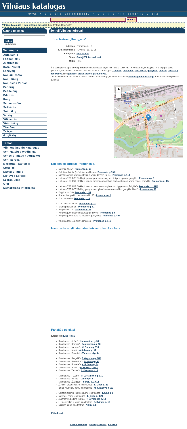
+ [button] (118, 90)
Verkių (7, 115)
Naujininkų (10, 79)
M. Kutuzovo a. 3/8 (103, 388)
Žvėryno (8, 131)
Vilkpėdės (10, 119)
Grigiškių (9, 135)
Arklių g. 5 (91, 405)
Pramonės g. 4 (103, 195)
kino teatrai (140, 70)
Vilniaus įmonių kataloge (141, 76)
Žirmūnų (9, 127)
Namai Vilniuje (13, 171)
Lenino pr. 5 (87, 378)
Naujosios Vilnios (15, 83)
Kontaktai (112, 424)
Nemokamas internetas (19, 187)
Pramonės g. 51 (86, 206)
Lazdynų (9, 71)
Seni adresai (12, 159)
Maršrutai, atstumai (16, 163)
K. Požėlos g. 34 (90, 364)
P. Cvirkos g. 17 (102, 402)
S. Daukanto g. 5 (89, 370)
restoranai (128, 70)
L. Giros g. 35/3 (95, 396)
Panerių (8, 87)
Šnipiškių (9, 111)
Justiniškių (11, 62)
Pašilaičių (10, 91)
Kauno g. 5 (107, 393)
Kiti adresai (57, 413)
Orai (6, 183)
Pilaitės (8, 95)
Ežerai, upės (11, 179)
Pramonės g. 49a (160, 181)
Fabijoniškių (11, 58)
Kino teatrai (83, 53)
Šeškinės (9, 107)
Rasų (6, 99)
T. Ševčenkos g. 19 (96, 399)
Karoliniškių (11, 66)
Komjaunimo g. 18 (91, 344)
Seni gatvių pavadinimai (20, 151)
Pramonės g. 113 (121, 175)
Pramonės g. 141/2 (148, 186)
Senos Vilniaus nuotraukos (22, 155)
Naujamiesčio (12, 75)
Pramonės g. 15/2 (107, 172)
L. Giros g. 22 (101, 384)
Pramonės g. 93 (83, 209)
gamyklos (152, 70)
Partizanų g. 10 (91, 361)
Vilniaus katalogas (11, 25)
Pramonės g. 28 (87, 203)
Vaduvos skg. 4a (90, 353)
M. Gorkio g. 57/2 (90, 347)
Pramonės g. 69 (83, 169)
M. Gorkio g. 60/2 (89, 367)
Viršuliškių (10, 123)
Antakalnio (10, 54)
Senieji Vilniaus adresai (89, 57)
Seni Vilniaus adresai (35, 25)
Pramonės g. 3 (146, 178)
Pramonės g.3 (107, 212)
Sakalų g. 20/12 (91, 382)
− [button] (118, 95)
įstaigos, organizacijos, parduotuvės (87, 73)
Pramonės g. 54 (83, 192)
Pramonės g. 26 (82, 198)
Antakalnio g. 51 (87, 350)
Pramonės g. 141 (102, 221)
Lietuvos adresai (14, 175)
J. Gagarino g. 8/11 (91, 358)
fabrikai (163, 70)
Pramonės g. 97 (148, 189)
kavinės (117, 70)
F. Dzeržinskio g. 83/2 (92, 375)
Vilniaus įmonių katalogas (21, 147)
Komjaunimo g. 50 (89, 341)
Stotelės (9, 167)
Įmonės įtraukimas (98, 424)
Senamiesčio (12, 103)
